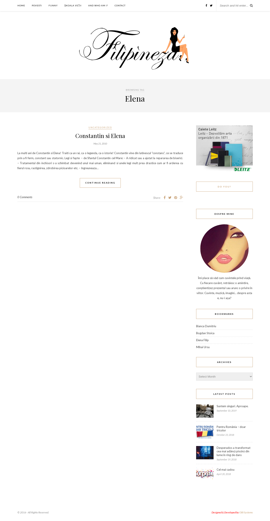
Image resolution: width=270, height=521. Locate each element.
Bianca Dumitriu (206, 326)
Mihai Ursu (203, 347)
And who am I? (98, 5)
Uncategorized (100, 127)
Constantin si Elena (100, 136)
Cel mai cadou (225, 469)
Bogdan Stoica (205, 333)
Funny (53, 5)
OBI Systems (246, 512)
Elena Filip (202, 340)
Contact (120, 5)
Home (21, 5)
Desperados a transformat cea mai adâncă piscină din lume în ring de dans (233, 451)
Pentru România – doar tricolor (231, 428)
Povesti (37, 5)
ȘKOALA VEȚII (73, 5)
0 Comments (24, 197)
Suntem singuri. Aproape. (232, 406)
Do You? (224, 186)
